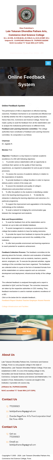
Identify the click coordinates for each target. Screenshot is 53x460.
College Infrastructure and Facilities (15, 306)
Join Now (26, 331)
